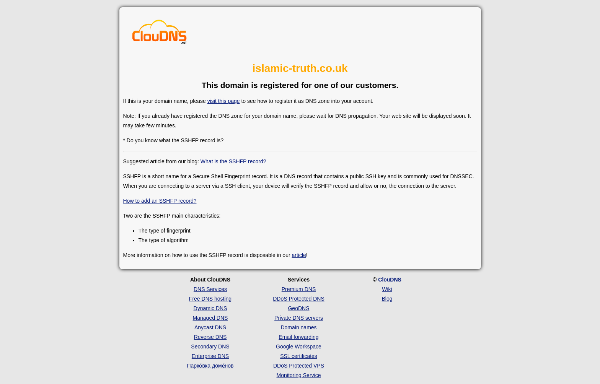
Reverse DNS (210, 337)
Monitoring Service (299, 375)
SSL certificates (298, 356)
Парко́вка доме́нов (210, 366)
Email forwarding (298, 337)
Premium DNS (299, 289)
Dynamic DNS (210, 308)
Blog (387, 299)
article (299, 255)
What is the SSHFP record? (233, 161)
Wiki (387, 289)
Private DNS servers (298, 318)
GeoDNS (298, 308)
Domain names (298, 327)
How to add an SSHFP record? (160, 201)
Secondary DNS (210, 346)
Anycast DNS (210, 327)
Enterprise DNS (210, 356)
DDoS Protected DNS (298, 299)
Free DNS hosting (210, 299)
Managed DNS (210, 318)
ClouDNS (389, 280)
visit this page (223, 101)
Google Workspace (298, 346)
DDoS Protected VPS (298, 366)
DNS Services (210, 289)
